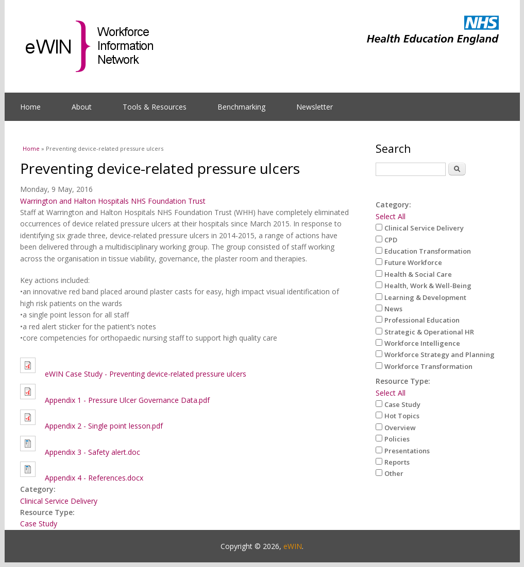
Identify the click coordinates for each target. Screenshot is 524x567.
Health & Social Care (418, 274)
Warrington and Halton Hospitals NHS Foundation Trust (113, 201)
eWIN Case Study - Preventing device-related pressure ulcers (145, 374)
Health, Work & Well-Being (427, 285)
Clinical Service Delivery (58, 501)
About (82, 107)
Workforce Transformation (428, 366)
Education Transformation (427, 251)
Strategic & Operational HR (429, 331)
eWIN (292, 546)
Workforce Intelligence (422, 343)
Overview (400, 427)
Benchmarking (241, 107)
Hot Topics (401, 415)
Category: (393, 204)
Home (30, 107)
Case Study (38, 523)
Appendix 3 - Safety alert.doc (92, 452)
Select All (390, 216)
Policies (397, 439)
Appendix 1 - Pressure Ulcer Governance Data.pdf (127, 400)
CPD (390, 239)
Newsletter (314, 107)
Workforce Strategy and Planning (439, 354)
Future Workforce (413, 262)
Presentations (407, 450)
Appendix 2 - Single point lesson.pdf (104, 426)
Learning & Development (425, 297)
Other (393, 473)
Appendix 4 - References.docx (94, 478)
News (393, 308)
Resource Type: (403, 381)
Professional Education (422, 320)
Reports (397, 462)
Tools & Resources (155, 107)
